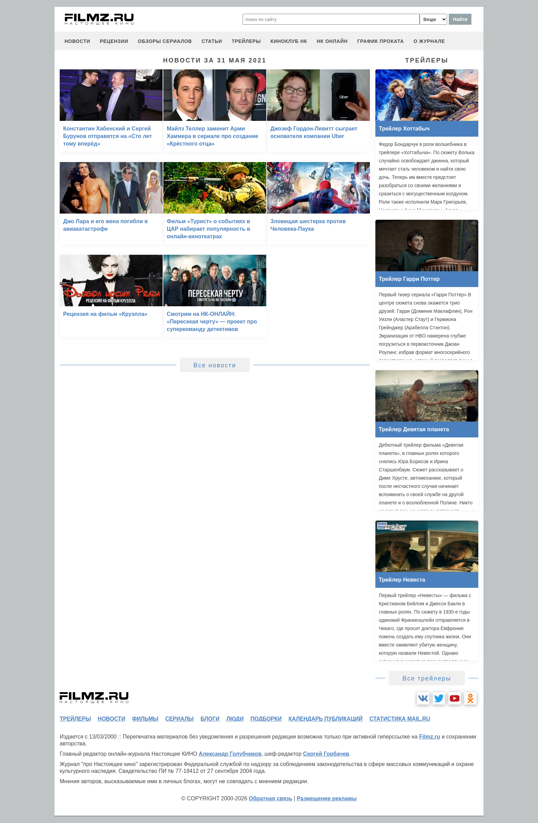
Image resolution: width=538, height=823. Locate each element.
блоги (209, 719)
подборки (266, 719)
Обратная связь (270, 798)
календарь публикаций (326, 719)
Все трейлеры (426, 678)
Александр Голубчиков (230, 754)
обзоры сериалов (165, 41)
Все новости (215, 365)
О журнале (429, 41)
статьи (211, 41)
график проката (380, 41)
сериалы (179, 719)
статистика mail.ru (400, 719)
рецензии (114, 41)
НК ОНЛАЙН (332, 41)
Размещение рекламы (327, 798)
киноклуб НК (288, 41)
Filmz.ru (429, 737)
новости (77, 41)
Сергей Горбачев (326, 754)
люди (235, 719)
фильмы (145, 719)
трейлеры (246, 41)
